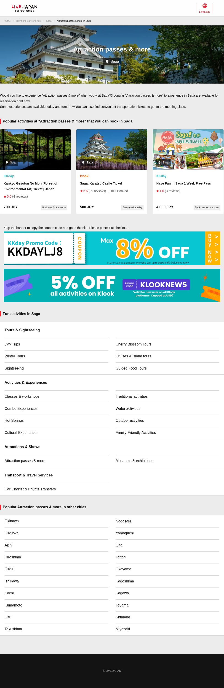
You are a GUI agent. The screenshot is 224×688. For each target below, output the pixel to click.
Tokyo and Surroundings (28, 21)
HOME (7, 21)
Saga (48, 21)
